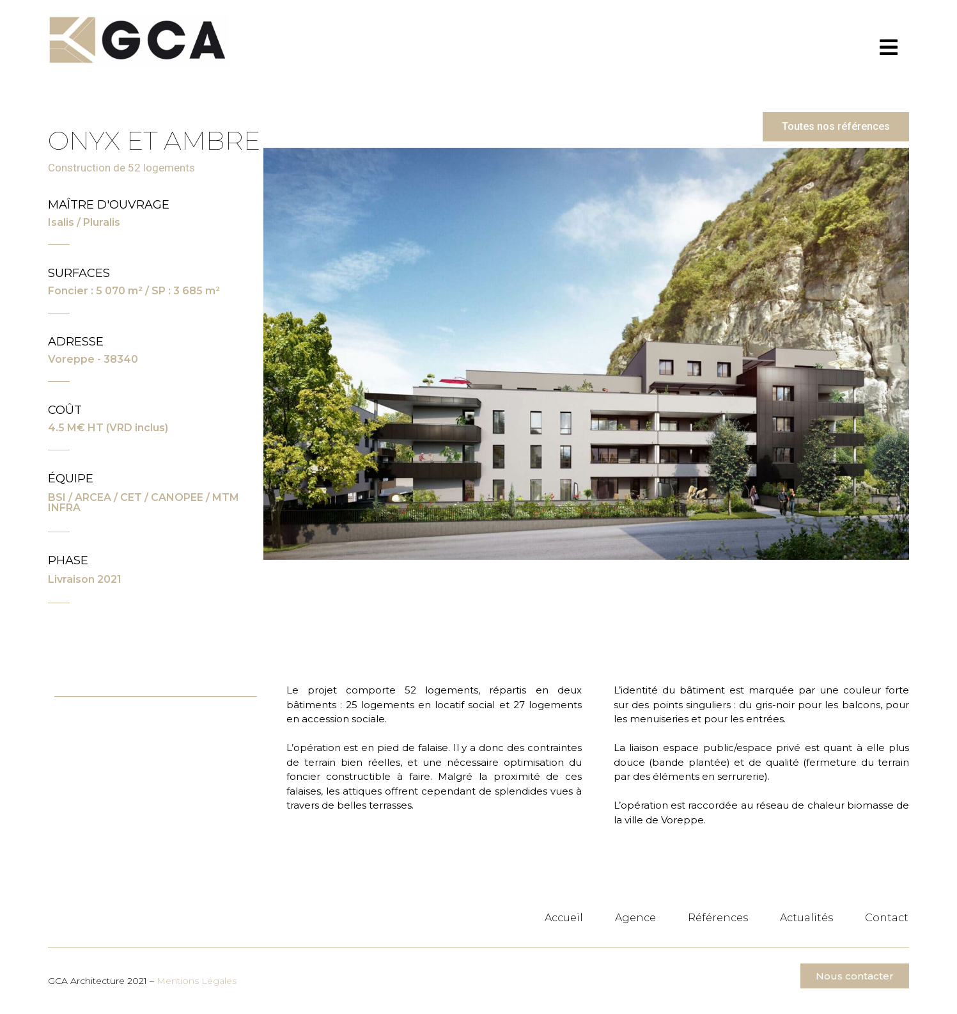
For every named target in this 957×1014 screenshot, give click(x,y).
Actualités (806, 918)
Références (718, 918)
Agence (635, 918)
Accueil (564, 918)
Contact (886, 918)
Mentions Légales (197, 980)
